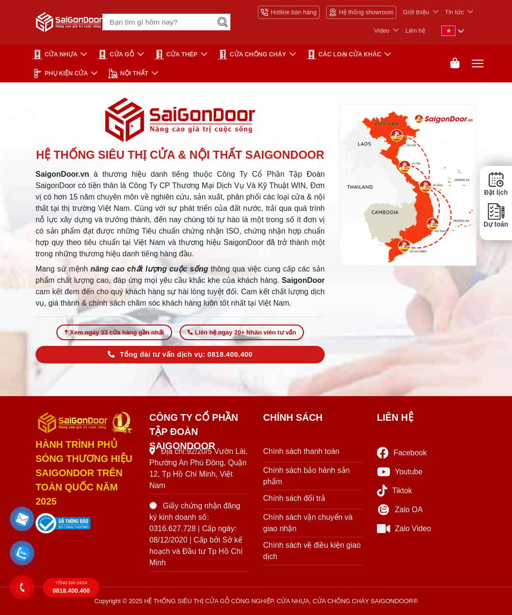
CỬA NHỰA (55, 54)
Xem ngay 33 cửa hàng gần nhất (114, 332)
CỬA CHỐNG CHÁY (252, 54)
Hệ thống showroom (361, 12)
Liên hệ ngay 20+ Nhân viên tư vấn (242, 332)
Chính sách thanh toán (301, 451)
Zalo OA (400, 509)
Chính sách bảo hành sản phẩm (306, 476)
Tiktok (394, 491)
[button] (22, 519)
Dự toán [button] (496, 215)
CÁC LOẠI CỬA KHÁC (344, 54)
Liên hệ (415, 30)
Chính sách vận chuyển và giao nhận (308, 523)
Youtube (399, 472)
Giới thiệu (416, 12)
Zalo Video (404, 528)
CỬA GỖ (116, 54)
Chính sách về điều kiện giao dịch (312, 551)
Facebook (402, 453)
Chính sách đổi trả (294, 498)
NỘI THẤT (128, 73)
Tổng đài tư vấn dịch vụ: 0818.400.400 (180, 354)
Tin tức (454, 12)
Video (382, 30)
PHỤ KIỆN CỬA (60, 73)
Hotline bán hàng (289, 12)
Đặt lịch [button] (496, 184)
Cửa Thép (176, 54)
